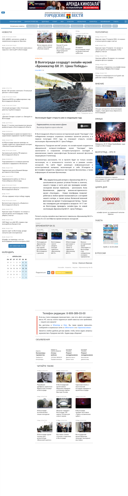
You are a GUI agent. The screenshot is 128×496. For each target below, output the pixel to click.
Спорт (54, 21)
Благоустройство (31, 21)
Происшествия (15, 21)
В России (100, 253)
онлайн (61, 267)
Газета (116, 21)
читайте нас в (64, 272)
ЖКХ (62, 21)
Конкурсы (93, 21)
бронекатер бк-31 (85, 267)
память (68, 267)
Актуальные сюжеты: (17, 26)
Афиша (99, 119)
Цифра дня (101, 187)
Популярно (101, 32)
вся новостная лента (17, 246)
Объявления (105, 21)
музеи (75, 267)
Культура (70, 21)
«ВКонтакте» (69, 327)
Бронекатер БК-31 (45, 226)
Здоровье (45, 21)
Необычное (81, 21)
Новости (7, 32)
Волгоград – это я (105, 152)
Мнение (99, 84)
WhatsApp (57, 325)
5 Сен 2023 (38, 70)
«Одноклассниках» (84, 327)
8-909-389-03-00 (76, 313)
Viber (65, 325)
